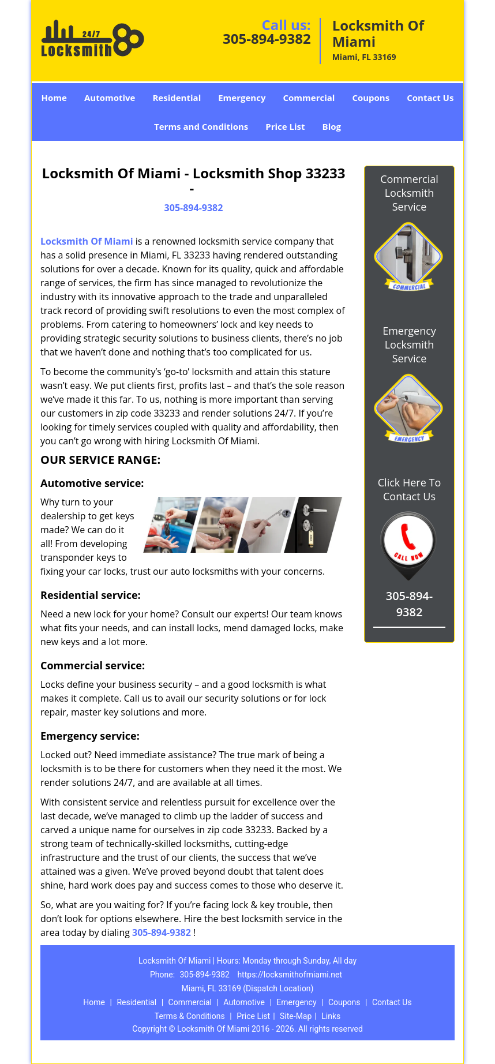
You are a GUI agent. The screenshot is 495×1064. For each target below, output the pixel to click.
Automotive (110, 97)
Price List (285, 126)
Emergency (241, 97)
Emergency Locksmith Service (409, 344)
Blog (331, 126)
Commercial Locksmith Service (409, 192)
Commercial (309, 97)
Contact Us (430, 97)
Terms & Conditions (190, 1016)
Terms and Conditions (201, 126)
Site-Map (296, 1016)
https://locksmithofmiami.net (289, 974)
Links (330, 1016)
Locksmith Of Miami (86, 241)
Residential (176, 97)
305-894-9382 (267, 38)
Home (54, 97)
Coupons (370, 97)
